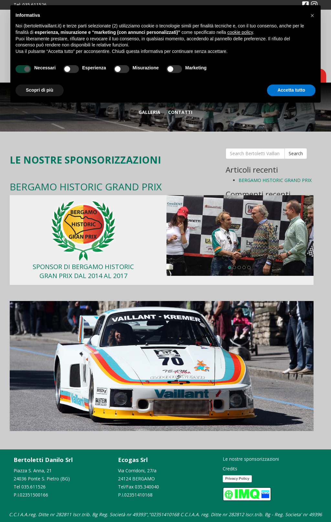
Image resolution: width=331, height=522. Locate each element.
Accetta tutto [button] (291, 90)
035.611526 (33, 487)
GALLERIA (149, 112)
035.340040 (147, 487)
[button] (312, 15)
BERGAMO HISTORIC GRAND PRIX (275, 180)
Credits (230, 469)
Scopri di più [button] (39, 90)
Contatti (180, 112)
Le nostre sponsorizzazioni (251, 459)
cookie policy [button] (240, 32)
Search (296, 153)
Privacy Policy (237, 478)
